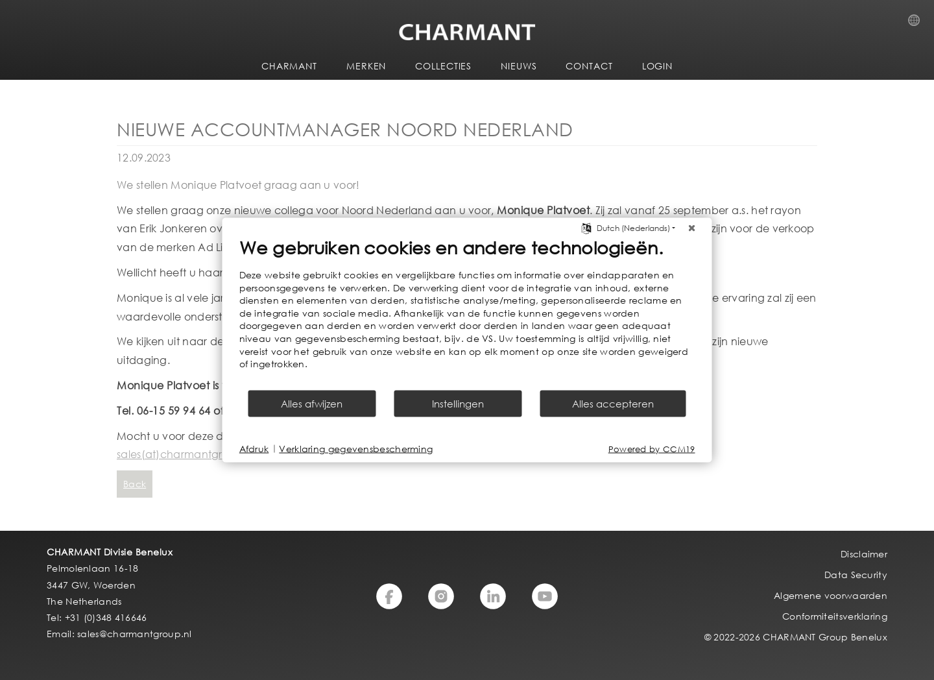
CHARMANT (289, 66)
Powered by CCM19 (651, 448)
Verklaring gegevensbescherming (356, 449)
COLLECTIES (443, 66)
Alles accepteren (613, 402)
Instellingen (458, 402)
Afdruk (254, 449)
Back (134, 484)
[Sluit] (692, 228)
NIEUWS (518, 66)
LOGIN (657, 66)
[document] (467, 312)
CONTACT (589, 66)
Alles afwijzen (311, 402)
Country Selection (918, 24)
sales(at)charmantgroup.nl (186, 454)
